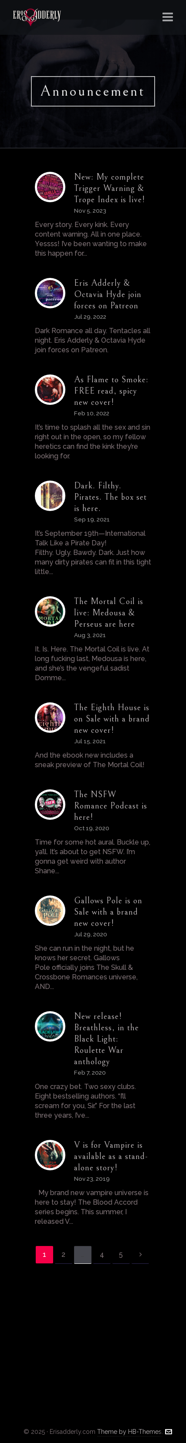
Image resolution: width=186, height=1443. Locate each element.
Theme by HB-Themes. (130, 1431)
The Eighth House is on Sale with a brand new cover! (112, 719)
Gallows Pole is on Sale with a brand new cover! (108, 912)
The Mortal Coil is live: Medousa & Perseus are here (108, 613)
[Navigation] (167, 17)
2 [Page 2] (63, 1254)
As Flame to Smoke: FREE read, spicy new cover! (111, 391)
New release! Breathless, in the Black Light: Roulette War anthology (106, 1039)
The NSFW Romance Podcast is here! (110, 806)
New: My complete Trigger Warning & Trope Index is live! (109, 188)
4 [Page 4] (102, 1254)
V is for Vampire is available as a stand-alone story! (111, 1156)
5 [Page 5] (121, 1254)
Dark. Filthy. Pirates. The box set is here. (110, 497)
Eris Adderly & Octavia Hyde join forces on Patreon (108, 294)
